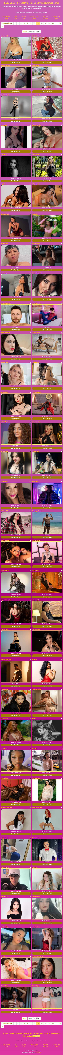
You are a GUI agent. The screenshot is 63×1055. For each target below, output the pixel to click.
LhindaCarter (36, 896)
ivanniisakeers (36, 36)
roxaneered (4, 481)
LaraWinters (36, 154)
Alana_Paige (36, 778)
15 (49, 23)
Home (25, 31)
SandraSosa (4, 778)
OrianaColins (36, 600)
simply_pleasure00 (6, 807)
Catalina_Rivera (5, 540)
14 (45, 23)
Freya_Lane (35, 570)
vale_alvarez (36, 95)
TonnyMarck (4, 243)
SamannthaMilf (36, 273)
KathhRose (4, 154)
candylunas (4, 451)
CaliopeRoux (36, 540)
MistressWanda (5, 332)
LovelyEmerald (5, 65)
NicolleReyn (4, 986)
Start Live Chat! (15, 62)
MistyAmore (36, 65)
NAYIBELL (4, 125)
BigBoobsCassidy (6, 600)
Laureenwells (36, 422)
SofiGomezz (4, 689)
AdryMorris (4, 749)
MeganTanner (5, 214)
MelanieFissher (36, 689)
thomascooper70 (6, 867)
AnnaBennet (4, 362)
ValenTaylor (4, 718)
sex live (36, 1036)
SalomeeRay (36, 629)
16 (53, 23)
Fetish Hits (38, 1052)
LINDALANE (4, 511)
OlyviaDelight (5, 927)
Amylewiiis (35, 451)
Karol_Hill (35, 481)
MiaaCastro (35, 362)
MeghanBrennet (37, 807)
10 (30, 23)
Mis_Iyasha (4, 273)
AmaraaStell (4, 36)
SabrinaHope (5, 422)
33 (60, 23)
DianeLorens (36, 332)
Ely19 (34, 718)
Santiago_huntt (37, 511)
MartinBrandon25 (6, 303)
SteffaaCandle (36, 125)
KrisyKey (3, 956)
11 (34, 23)
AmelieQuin (4, 629)
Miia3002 (35, 214)
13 (42, 23)
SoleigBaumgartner (38, 956)
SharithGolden (36, 392)
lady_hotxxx (4, 838)
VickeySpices (5, 95)
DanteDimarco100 (6, 659)
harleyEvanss (5, 570)
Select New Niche (34, 31)
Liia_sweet (35, 184)
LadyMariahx (36, 927)
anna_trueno (4, 392)
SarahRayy (35, 986)
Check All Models (7, 23)
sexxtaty (34, 659)
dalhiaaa (34, 867)
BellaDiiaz (35, 749)
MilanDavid (35, 838)
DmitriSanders (36, 303)
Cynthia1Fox (4, 896)
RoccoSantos (36, 243)
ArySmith (3, 184)
